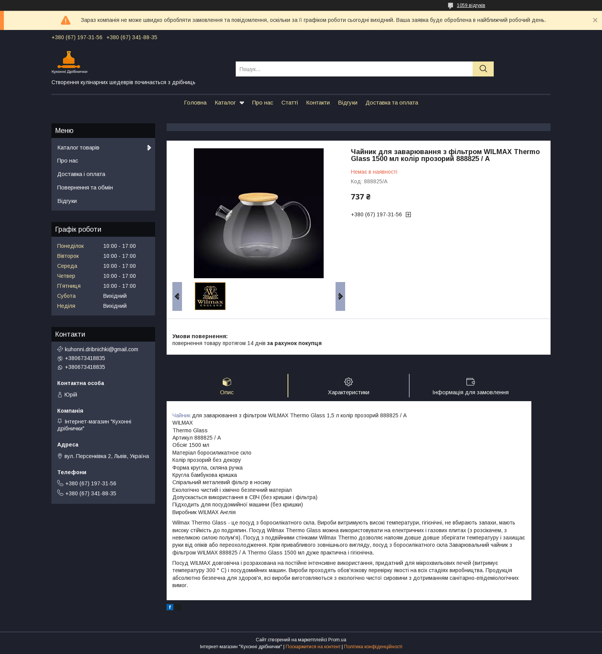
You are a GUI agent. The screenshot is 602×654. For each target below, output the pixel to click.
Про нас (262, 102)
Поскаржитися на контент (313, 646)
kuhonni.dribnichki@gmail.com (101, 349)
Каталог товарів (78, 147)
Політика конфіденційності (373, 646)
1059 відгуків (471, 5)
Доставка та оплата (392, 102)
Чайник (181, 415)
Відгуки (347, 102)
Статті (289, 102)
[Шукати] (483, 68)
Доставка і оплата (81, 174)
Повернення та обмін (85, 187)
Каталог (225, 102)
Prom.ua (337, 639)
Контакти (318, 102)
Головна (195, 102)
